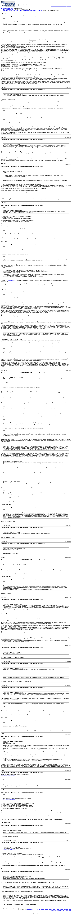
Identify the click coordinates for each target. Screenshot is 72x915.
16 (45, 4)
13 (41, 4)
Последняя (68, 4)
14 (42, 4)
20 (50, 4)
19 (49, 4)
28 (61, 4)
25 (57, 4)
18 (47, 4)
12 (39, 4)
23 (54, 4)
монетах (66, 712)
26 (58, 4)
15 (43, 4)
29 (62, 4)
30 (64, 4)
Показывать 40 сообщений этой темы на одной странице (61, 6)
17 (46, 4)
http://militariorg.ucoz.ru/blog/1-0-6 (8, 775)
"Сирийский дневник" (11, 280)
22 (53, 4)
